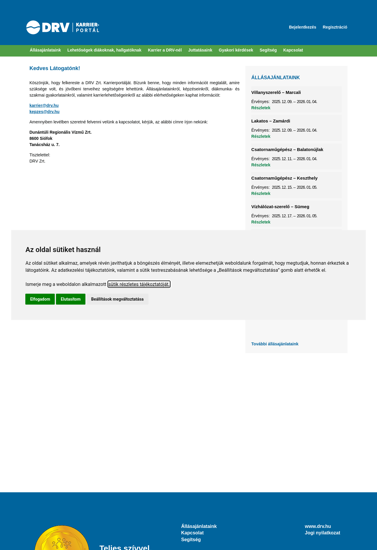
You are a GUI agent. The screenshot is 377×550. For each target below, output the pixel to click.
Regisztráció (335, 27)
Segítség (191, 539)
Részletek (260, 107)
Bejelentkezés (302, 27)
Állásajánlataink (45, 50)
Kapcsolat (192, 532)
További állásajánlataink (274, 344)
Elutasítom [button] (70, 299)
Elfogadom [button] (40, 299)
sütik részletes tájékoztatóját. (139, 284)
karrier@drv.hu (44, 105)
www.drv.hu (318, 526)
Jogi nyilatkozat (322, 532)
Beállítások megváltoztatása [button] (117, 299)
